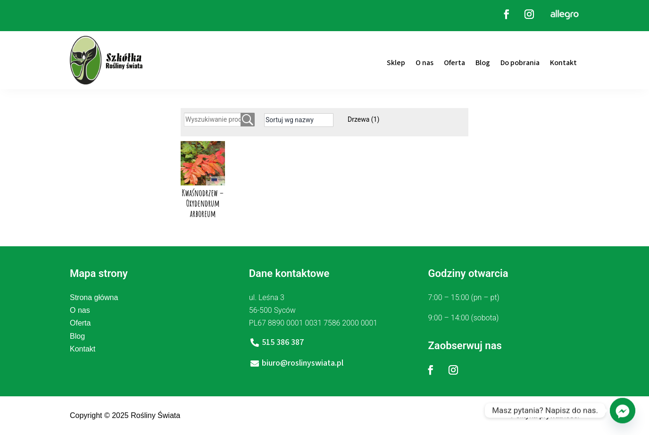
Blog (482, 63)
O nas (424, 63)
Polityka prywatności (545, 415)
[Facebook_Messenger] (622, 410)
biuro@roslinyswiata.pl (302, 363)
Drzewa (363, 119)
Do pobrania (520, 63)
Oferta (454, 63)
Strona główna (94, 297)
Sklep (396, 63)
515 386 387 (283, 342)
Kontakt (563, 63)
